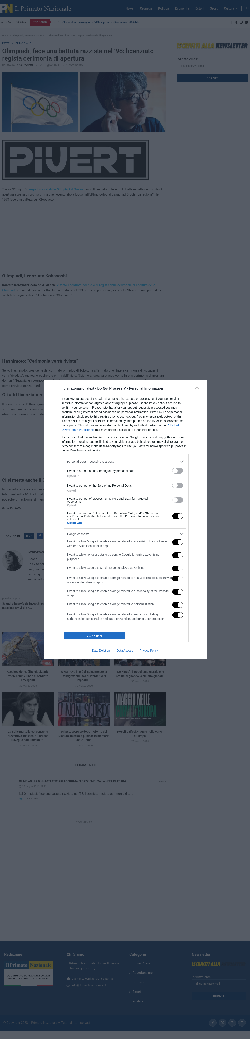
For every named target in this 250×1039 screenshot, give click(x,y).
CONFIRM (94, 635)
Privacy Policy (149, 650)
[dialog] (125, 519)
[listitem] (125, 461)
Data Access (124, 650)
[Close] (198, 389)
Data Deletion (101, 650)
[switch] (177, 471)
